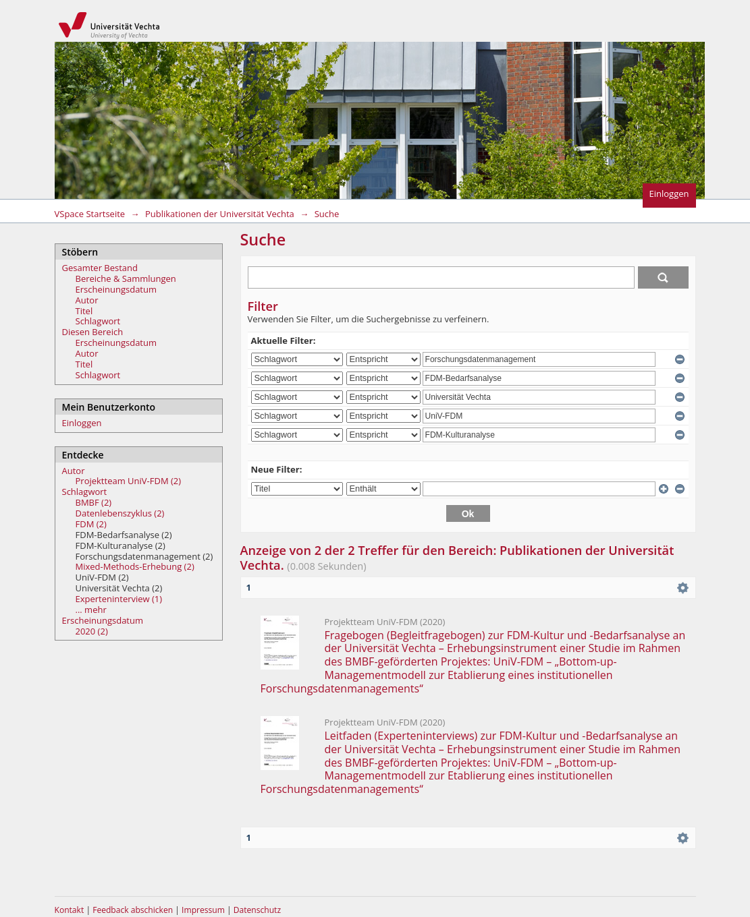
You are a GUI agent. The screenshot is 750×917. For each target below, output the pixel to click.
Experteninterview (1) (119, 599)
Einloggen (669, 193)
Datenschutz (257, 910)
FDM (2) (91, 524)
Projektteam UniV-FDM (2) (129, 481)
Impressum (204, 910)
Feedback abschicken (132, 910)
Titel (84, 311)
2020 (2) (92, 631)
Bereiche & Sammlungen (126, 278)
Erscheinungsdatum (116, 289)
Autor (87, 300)
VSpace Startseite (90, 214)
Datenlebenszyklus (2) (120, 513)
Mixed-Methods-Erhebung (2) (135, 566)
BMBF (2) (94, 502)
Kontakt (69, 910)
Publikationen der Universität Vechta (219, 214)
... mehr (91, 609)
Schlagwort (98, 321)
